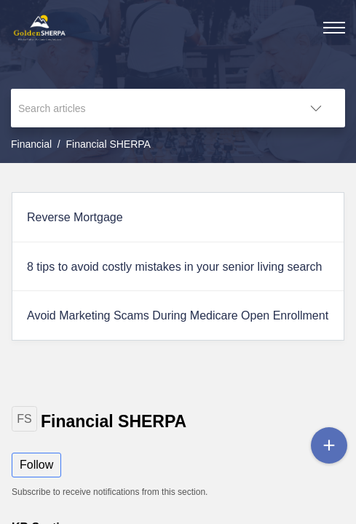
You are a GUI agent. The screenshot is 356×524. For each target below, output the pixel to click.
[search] (149, 108)
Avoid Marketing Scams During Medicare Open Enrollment (177, 315)
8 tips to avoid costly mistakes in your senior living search (175, 267)
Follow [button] (36, 464)
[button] (316, 108)
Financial (31, 144)
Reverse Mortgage (75, 217)
